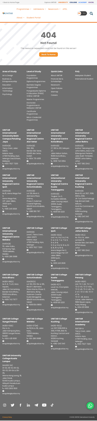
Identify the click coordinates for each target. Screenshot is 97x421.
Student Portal (33, 17)
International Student (84, 79)
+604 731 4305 (34, 159)
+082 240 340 (82, 217)
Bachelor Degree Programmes (34, 86)
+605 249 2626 (9, 209)
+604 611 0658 (82, 308)
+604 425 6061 (9, 339)
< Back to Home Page (10, 2)
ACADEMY (82, 2)
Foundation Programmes (32, 77)
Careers (54, 96)
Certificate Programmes (32, 113)
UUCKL (91, 2)
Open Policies (56, 89)
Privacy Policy (7, 418)
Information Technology (7, 90)
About (21, 17)
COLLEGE (73, 2)
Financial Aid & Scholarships (57, 80)
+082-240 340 (58, 344)
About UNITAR (56, 76)
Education (6, 85)
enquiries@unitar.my (11, 168)
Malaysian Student (83, 76)
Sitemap (54, 92)
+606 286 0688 (9, 257)
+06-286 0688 (34, 339)
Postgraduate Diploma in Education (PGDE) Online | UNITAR (36, 94)
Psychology (7, 95)
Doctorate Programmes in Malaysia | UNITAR (34, 106)
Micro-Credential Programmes (34, 119)
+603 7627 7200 (10, 164)
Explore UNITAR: (51, 2)
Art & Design (7, 76)
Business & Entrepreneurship (9, 80)
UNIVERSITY (63, 2)
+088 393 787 (33, 212)
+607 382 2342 (82, 164)
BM (84, 13)
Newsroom (54, 9)
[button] (30, 9)
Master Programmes (35, 100)
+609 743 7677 (9, 300)
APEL (65, 9)
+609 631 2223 (58, 212)
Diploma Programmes (36, 82)
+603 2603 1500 (9, 389)
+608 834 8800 (34, 305)
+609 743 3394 (58, 161)
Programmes (24, 9)
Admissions (40, 9)
